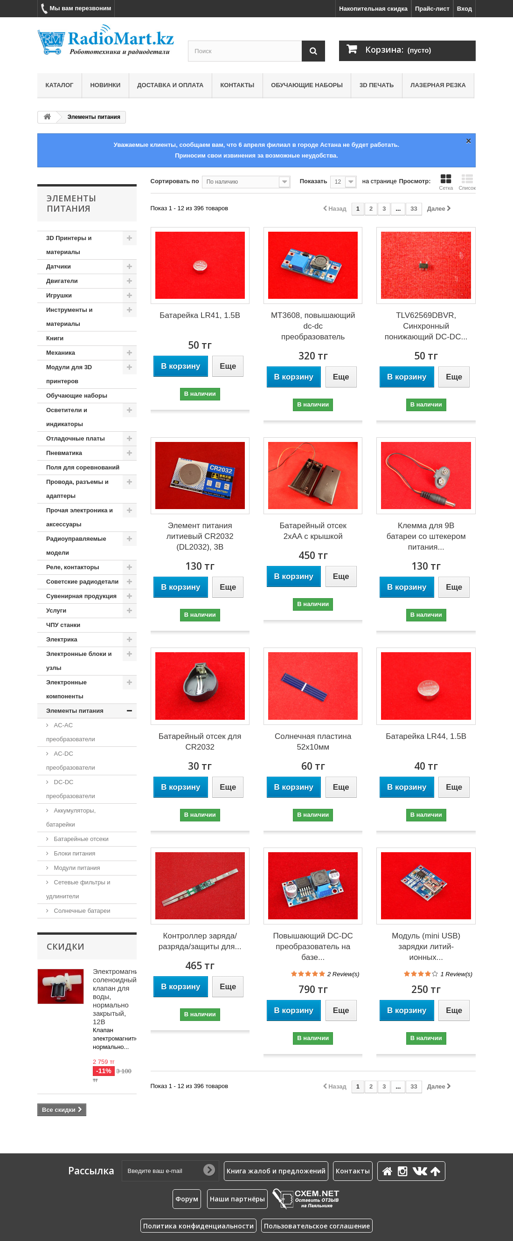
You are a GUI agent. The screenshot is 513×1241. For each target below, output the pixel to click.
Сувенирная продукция (81, 596)
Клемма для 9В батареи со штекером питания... (426, 536)
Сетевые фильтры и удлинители (78, 889)
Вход (464, 8)
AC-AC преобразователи (70, 732)
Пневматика (64, 452)
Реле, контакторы (72, 567)
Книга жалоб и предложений (276, 1170)
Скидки (65, 946)
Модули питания (76, 867)
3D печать (377, 85)
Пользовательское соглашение (317, 1225)
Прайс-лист (432, 8)
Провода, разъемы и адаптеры (77, 488)
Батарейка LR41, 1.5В (199, 315)
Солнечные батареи (81, 910)
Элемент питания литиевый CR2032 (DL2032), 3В (200, 536)
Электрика (61, 639)
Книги (54, 338)
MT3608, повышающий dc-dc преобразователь (313, 326)
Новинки (105, 85)
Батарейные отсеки (80, 838)
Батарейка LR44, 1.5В (426, 736)
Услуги (56, 610)
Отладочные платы (75, 438)
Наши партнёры (237, 1198)
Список (467, 182)
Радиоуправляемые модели (76, 545)
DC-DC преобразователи (70, 789)
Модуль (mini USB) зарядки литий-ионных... (426, 946)
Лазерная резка (438, 85)
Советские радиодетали (82, 581)
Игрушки (59, 295)
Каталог (60, 85)
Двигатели (62, 280)
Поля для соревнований (82, 467)
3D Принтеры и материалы (69, 244)
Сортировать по (175, 181)
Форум (186, 1198)
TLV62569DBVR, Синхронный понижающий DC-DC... (426, 326)
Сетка (446, 182)
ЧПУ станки (63, 624)
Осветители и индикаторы (66, 417)
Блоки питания (73, 853)
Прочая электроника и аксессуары (79, 517)
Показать (313, 181)
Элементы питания (75, 710)
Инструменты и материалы (69, 316)
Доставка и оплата (170, 85)
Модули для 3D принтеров (69, 374)
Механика (60, 352)
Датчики (58, 266)
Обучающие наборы (307, 85)
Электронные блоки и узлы (78, 660)
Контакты (237, 85)
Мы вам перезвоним (76, 8)
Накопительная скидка (373, 8)
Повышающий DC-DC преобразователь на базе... (313, 946)
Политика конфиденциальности (198, 1225)
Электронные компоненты (66, 689)
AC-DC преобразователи (70, 760)
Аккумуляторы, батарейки (71, 817)
